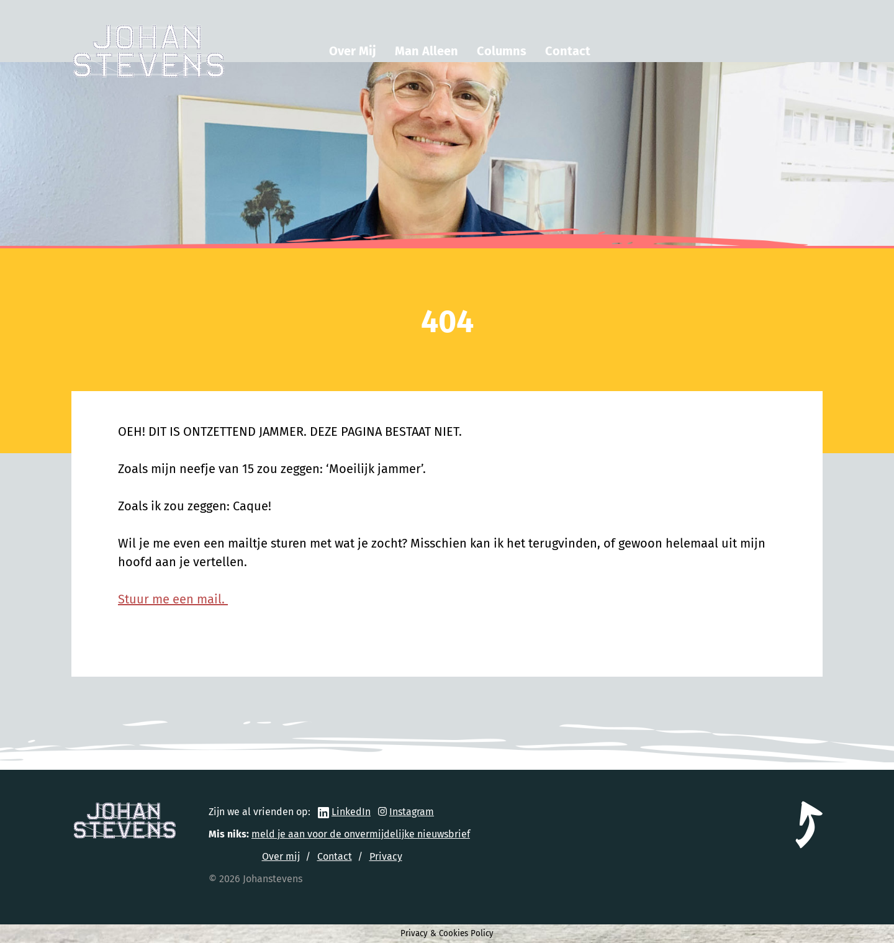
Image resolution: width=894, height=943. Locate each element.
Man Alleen (426, 50)
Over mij (281, 856)
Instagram (411, 812)
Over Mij (352, 50)
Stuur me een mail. (173, 599)
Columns (501, 50)
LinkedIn (351, 812)
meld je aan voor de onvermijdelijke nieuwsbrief (360, 834)
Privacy (385, 856)
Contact (567, 50)
